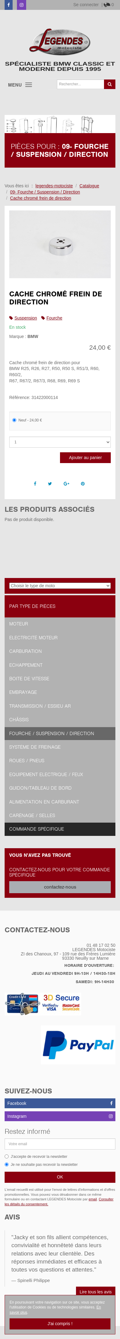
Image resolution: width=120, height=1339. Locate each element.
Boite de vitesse (29, 679)
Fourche (54, 317)
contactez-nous (60, 887)
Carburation (25, 651)
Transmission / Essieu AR (40, 706)
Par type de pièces (32, 606)
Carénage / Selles (32, 815)
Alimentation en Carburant (44, 802)
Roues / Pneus (26, 761)
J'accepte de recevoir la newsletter (36, 1156)
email (93, 1199)
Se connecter (86, 4)
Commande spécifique (36, 829)
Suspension (25, 317)
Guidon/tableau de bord (40, 788)
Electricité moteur (33, 638)
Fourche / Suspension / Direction (51, 734)
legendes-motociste (54, 185)
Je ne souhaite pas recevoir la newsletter (41, 1164)
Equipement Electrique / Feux (46, 774)
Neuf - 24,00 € (27, 420)
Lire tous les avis (96, 1291)
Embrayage (23, 692)
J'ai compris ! (59, 1323)
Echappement (25, 665)
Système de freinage (35, 747)
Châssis (19, 720)
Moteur (18, 624)
